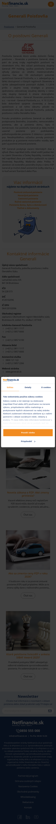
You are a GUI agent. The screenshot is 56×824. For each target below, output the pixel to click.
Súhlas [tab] (10, 387)
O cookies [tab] (46, 387)
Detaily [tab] (28, 387)
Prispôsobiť (28, 441)
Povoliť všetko (28, 432)
